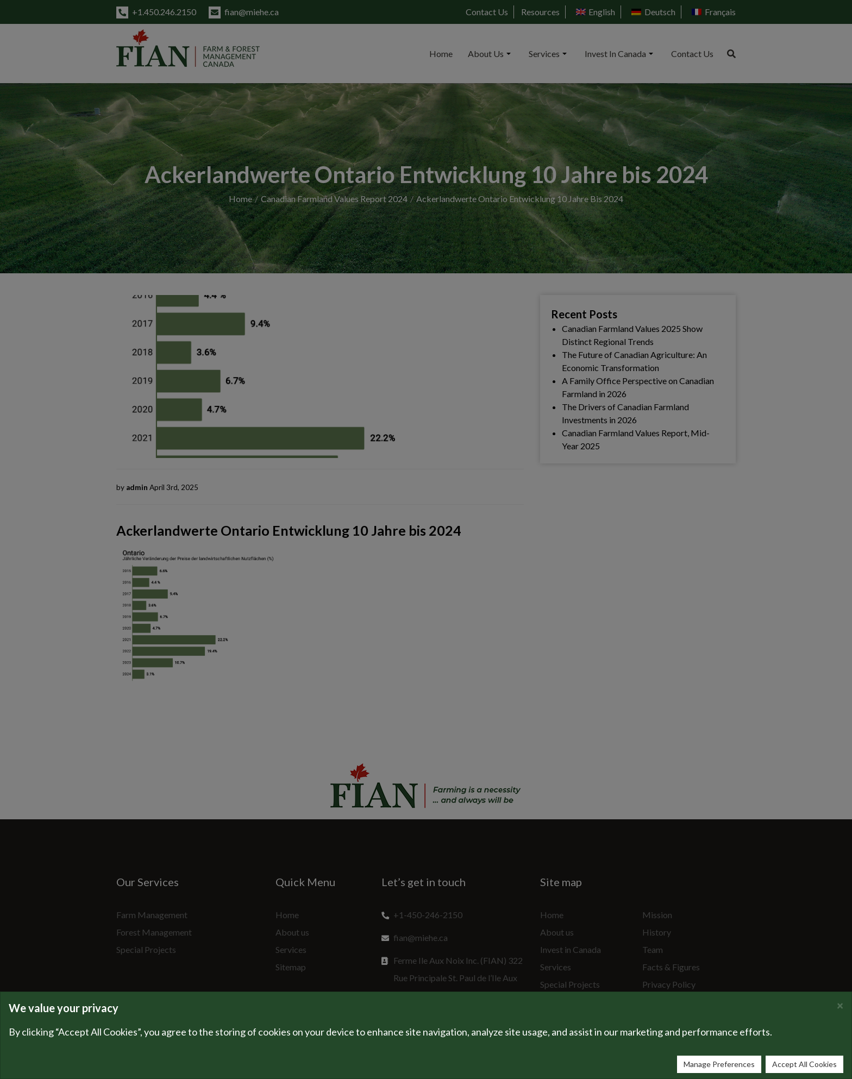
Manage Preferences (719, 1064)
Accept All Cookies (804, 1064)
